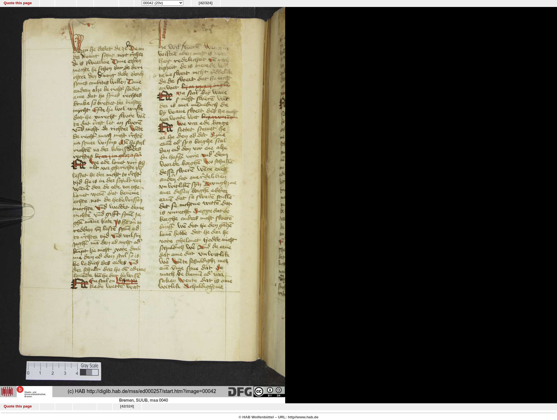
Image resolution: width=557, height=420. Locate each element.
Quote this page (18, 3)
